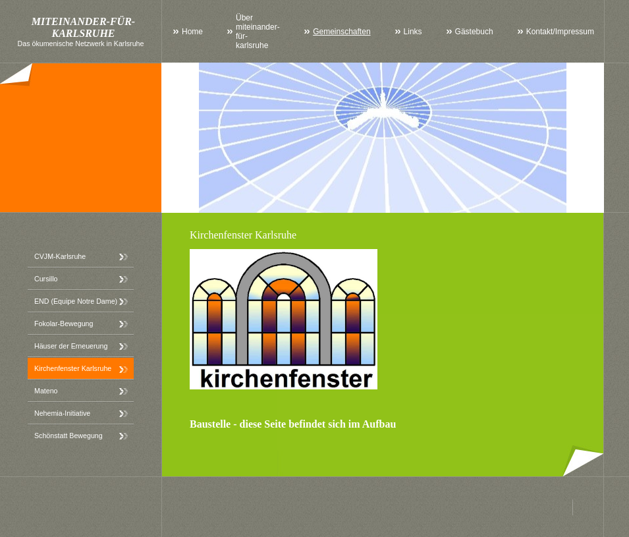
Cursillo (46, 279)
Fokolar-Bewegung (63, 323)
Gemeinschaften (341, 31)
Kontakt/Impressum (560, 31)
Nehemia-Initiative (62, 413)
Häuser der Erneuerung (70, 346)
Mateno (46, 391)
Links (413, 31)
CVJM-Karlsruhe (60, 256)
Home (192, 31)
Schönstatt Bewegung (68, 435)
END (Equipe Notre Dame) (75, 301)
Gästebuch (474, 31)
